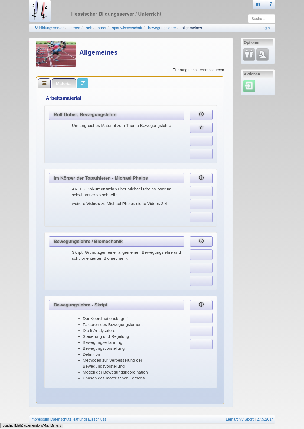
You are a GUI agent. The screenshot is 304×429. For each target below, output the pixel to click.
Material (64, 83)
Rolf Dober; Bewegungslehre (85, 114)
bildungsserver (49, 28)
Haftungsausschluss (89, 419)
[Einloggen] (249, 86)
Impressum (40, 419)
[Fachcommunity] (262, 54)
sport (102, 28)
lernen (75, 28)
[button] (259, 4)
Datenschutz (60, 419)
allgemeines (192, 28)
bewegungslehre (162, 28)
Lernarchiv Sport (240, 419)
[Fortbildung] (249, 54)
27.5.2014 (265, 419)
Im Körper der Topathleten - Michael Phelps (101, 178)
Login (265, 28)
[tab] (44, 83)
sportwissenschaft (127, 28)
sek (89, 28)
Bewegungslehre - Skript (80, 305)
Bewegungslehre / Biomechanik (88, 241)
